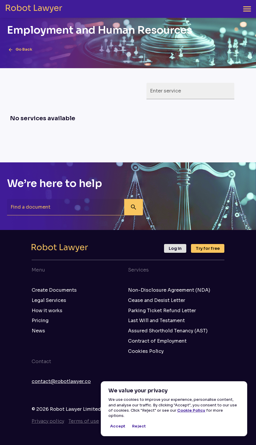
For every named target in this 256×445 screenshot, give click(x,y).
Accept (117, 426)
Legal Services (49, 300)
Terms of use (84, 421)
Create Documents (54, 290)
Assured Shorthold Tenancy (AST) (168, 331)
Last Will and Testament (156, 321)
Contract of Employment (157, 341)
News (38, 331)
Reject (138, 426)
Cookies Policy (146, 351)
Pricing (40, 321)
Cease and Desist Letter (156, 300)
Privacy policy (48, 421)
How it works (47, 311)
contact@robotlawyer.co (61, 381)
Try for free (207, 248)
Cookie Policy (191, 410)
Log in (175, 248)
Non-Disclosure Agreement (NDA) (169, 290)
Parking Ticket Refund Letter (162, 311)
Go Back (20, 50)
